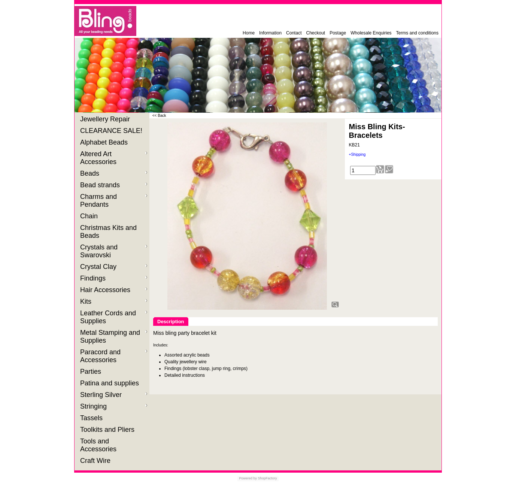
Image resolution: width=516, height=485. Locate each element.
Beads (114, 173)
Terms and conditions (417, 33)
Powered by (248, 478)
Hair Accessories (114, 290)
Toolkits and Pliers (108, 429)
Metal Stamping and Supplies (114, 336)
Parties (91, 371)
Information (270, 33)
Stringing (114, 406)
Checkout (315, 33)
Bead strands (114, 185)
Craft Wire (96, 460)
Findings (114, 278)
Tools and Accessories (99, 445)
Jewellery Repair (106, 119)
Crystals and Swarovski (114, 251)
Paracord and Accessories (114, 356)
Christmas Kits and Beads (108, 231)
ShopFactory (267, 478)
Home (249, 33)
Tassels (92, 418)
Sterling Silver (114, 394)
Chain (90, 216)
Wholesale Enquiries (370, 33)
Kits (114, 301)
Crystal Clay (114, 266)
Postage (338, 33)
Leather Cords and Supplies (114, 317)
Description (170, 321)
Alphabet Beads (105, 142)
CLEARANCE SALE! (112, 130)
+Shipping (357, 154)
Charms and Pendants (114, 200)
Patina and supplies (110, 383)
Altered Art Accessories (114, 158)
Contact (293, 33)
